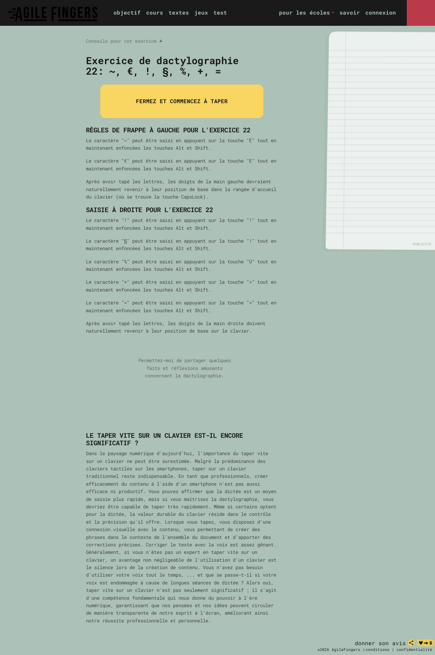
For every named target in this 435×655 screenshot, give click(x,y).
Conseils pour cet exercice (124, 41)
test (220, 12)
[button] (306, 12)
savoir (350, 12)
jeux (201, 12)
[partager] (411, 642)
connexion (380, 12)
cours (154, 12)
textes (179, 12)
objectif (127, 12)
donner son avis (380, 643)
